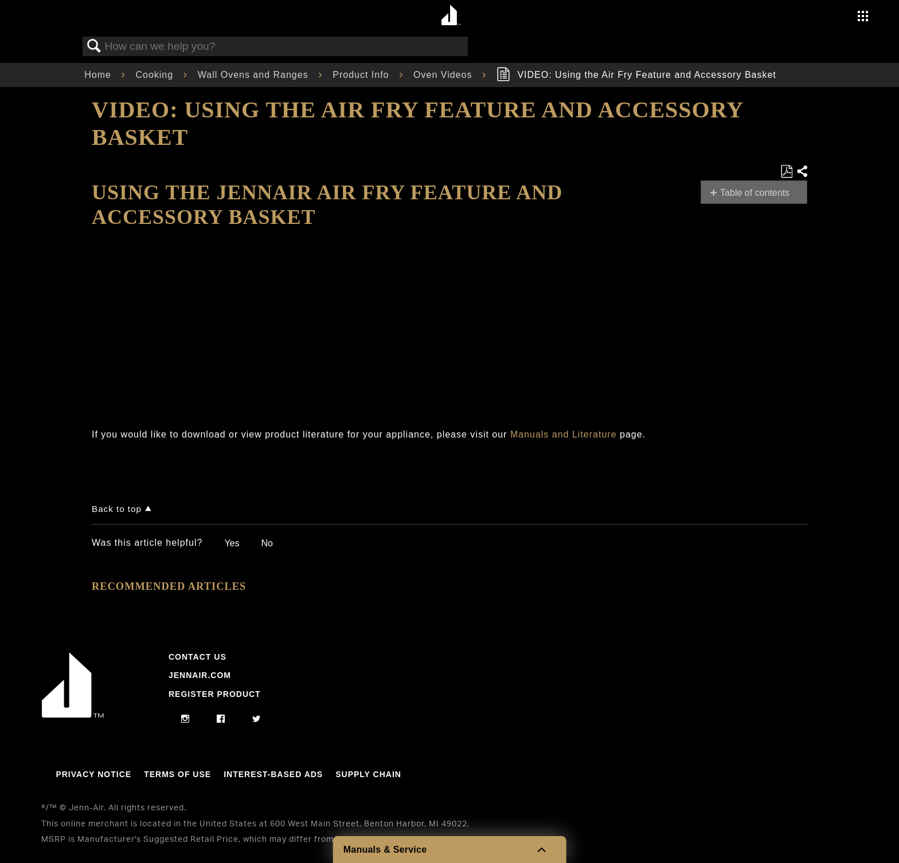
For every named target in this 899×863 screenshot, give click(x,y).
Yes (231, 543)
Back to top (117, 509)
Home (99, 75)
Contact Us (197, 656)
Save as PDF (786, 172)
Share (801, 172)
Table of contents (754, 193)
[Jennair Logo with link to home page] (72, 714)
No (266, 543)
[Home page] (451, 16)
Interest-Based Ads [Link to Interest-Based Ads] (273, 774)
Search (94, 46)
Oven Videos (444, 75)
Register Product (215, 694)
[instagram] (185, 719)
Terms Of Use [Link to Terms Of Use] (177, 774)
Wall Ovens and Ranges (254, 75)
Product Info (362, 75)
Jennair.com (200, 675)
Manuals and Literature (563, 434)
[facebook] (221, 719)
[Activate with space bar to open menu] (863, 17)
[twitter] (257, 719)
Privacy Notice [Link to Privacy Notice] (93, 774)
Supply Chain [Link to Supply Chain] (368, 774)
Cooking (155, 75)
